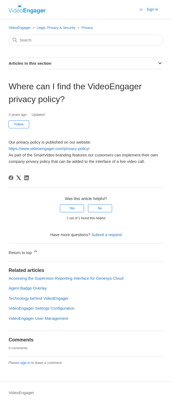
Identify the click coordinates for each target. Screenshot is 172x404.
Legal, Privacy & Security (56, 28)
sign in (25, 363)
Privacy (87, 28)
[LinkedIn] (26, 177)
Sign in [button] (152, 9)
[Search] (86, 40)
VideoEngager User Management (38, 318)
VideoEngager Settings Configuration (42, 308)
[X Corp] (18, 177)
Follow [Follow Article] (19, 124)
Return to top (23, 252)
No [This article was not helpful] (100, 208)
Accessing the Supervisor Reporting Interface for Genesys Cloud (66, 278)
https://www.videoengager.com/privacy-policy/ (49, 148)
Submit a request (106, 234)
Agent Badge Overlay (28, 288)
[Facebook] (11, 177)
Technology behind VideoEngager (38, 298)
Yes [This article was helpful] (72, 208)
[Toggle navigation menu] (141, 9)
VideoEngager (19, 28)
